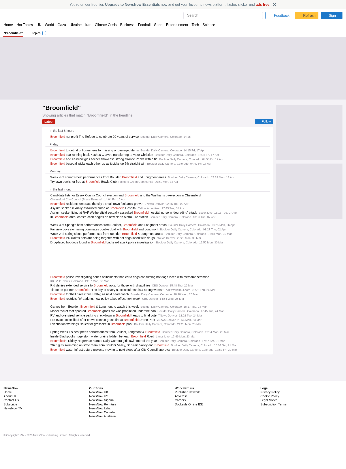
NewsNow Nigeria (101, 400)
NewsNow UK (98, 392)
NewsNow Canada (102, 412)
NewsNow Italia (99, 408)
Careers (180, 400)
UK (39, 25)
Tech (192, 25)
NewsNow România (102, 404)
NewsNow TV (13, 408)
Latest (49, 121)
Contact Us (11, 400)
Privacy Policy (269, 392)
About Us (10, 396)
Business (125, 25)
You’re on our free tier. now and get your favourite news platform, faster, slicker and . (170, 4)
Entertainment (174, 25)
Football (142, 25)
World (49, 25)
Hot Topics (24, 25)
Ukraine (74, 25)
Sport (156, 25)
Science (205, 25)
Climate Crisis (103, 25)
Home (8, 25)
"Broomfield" (13, 33)
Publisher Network (187, 392)
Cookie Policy (269, 396)
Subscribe (10, 404)
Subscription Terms (274, 404)
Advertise (181, 396)
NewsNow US (98, 396)
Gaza (61, 25)
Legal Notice (268, 400)
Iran (86, 25)
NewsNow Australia (102, 416)
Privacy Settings (271, 408)
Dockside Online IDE (188, 404)
